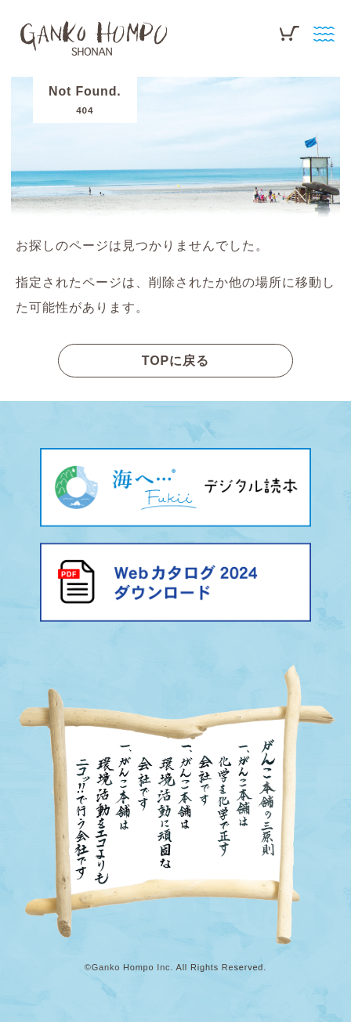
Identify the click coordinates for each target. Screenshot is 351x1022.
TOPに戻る (176, 360)
